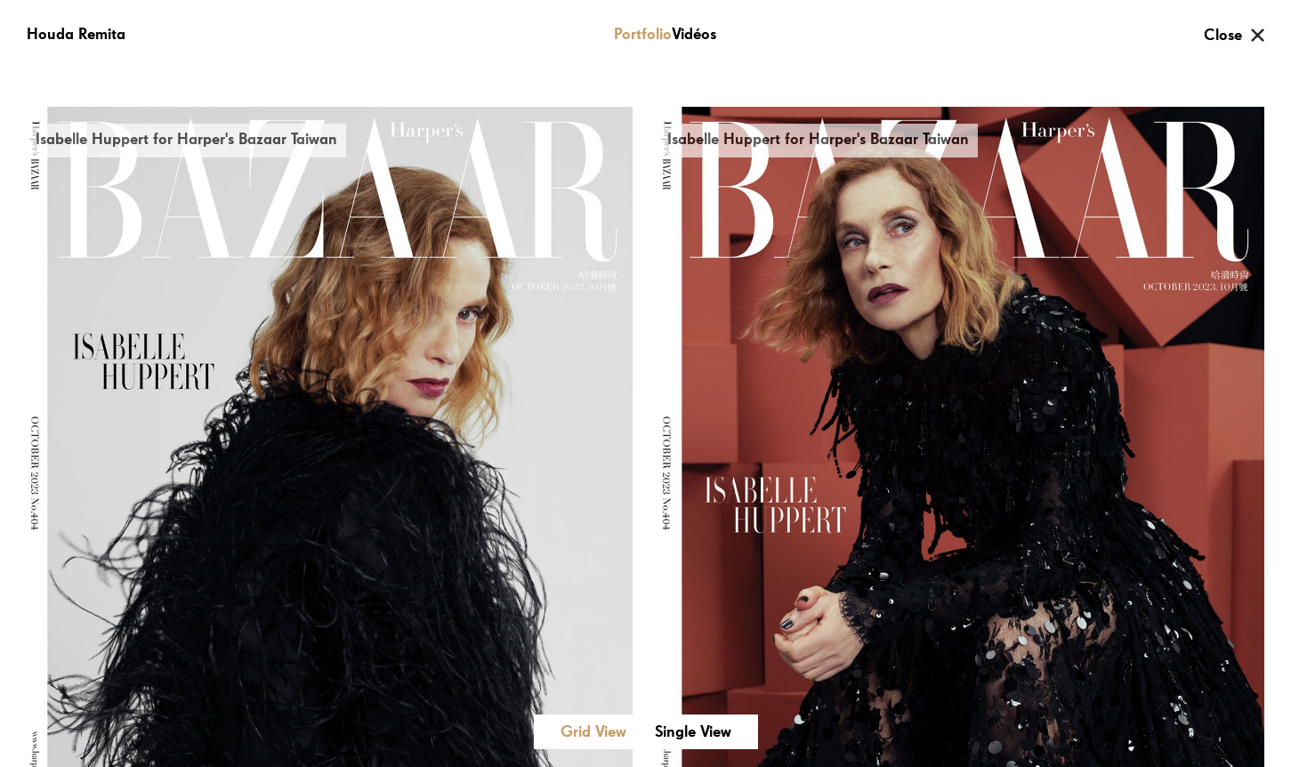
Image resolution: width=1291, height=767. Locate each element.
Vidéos (694, 35)
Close (1223, 36)
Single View (693, 732)
